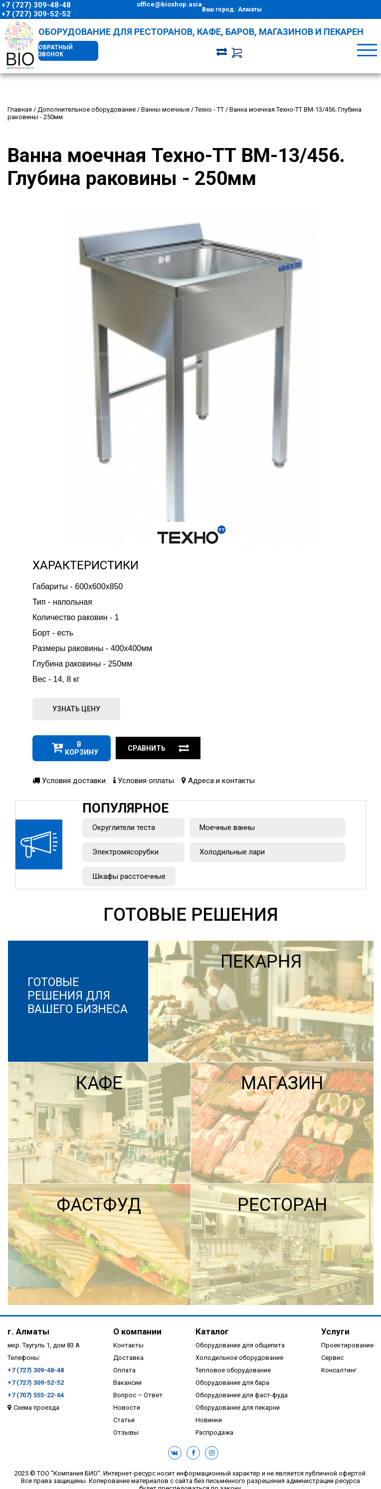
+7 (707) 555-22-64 (35, 1395)
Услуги (335, 1331)
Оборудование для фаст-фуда (241, 1395)
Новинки (208, 1420)
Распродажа (214, 1432)
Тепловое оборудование (233, 1370)
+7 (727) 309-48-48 (36, 4)
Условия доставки (69, 780)
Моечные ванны (227, 827)
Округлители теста (123, 827)
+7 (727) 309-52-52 (36, 13)
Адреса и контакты (218, 780)
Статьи (124, 1420)
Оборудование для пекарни (237, 1407)
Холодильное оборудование (239, 1357)
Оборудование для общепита (240, 1345)
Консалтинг (339, 1370)
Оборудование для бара (232, 1382)
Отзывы (126, 1432)
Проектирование (347, 1345)
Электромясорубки (125, 851)
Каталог (212, 1331)
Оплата (124, 1370)
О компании (137, 1331)
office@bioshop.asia (169, 4)
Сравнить (159, 748)
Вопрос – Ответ (138, 1395)
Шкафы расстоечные (129, 876)
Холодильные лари (232, 851)
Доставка (128, 1357)
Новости (126, 1407)
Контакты (128, 1345)
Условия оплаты (143, 780)
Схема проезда (36, 1407)
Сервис (332, 1357)
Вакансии (127, 1382)
